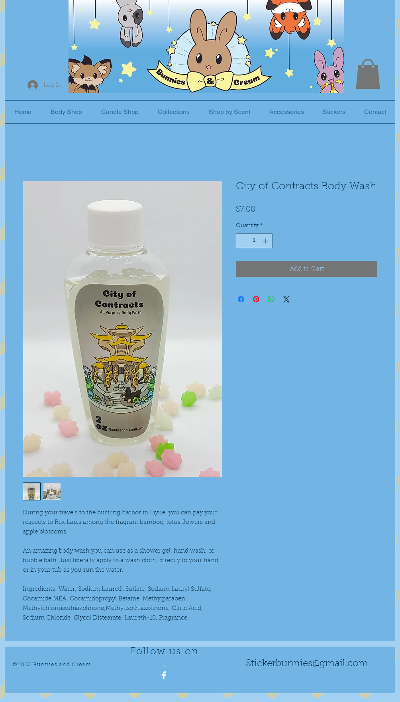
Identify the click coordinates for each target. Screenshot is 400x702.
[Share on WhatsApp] (271, 299)
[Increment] (266, 241)
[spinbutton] (254, 241)
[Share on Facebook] (241, 299)
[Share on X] (286, 299)
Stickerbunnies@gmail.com (307, 664)
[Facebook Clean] (164, 675)
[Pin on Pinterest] (256, 299)
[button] (367, 74)
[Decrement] (242, 241)
